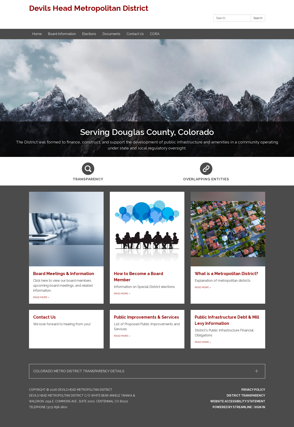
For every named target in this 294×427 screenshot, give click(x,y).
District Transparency (246, 395)
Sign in (259, 407)
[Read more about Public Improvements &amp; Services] (147, 329)
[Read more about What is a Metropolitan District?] (228, 248)
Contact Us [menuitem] (135, 34)
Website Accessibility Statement (237, 401)
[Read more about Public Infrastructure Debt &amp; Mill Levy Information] (228, 329)
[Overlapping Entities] (206, 171)
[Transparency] (88, 171)
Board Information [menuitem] (62, 34)
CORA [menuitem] (155, 34)
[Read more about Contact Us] (66, 329)
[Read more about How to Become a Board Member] (147, 248)
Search (258, 18)
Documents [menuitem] (111, 34)
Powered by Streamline (232, 407)
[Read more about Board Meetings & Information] (66, 248)
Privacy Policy (253, 389)
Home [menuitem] (37, 34)
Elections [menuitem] (89, 34)
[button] (147, 371)
